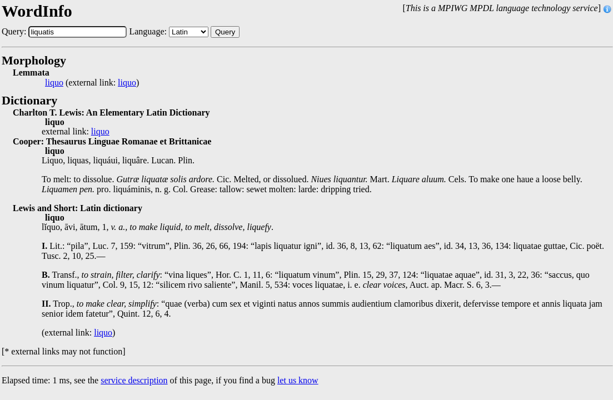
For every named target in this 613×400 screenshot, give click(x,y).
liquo (54, 82)
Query (225, 32)
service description (134, 380)
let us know (297, 380)
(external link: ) (92, 82)
